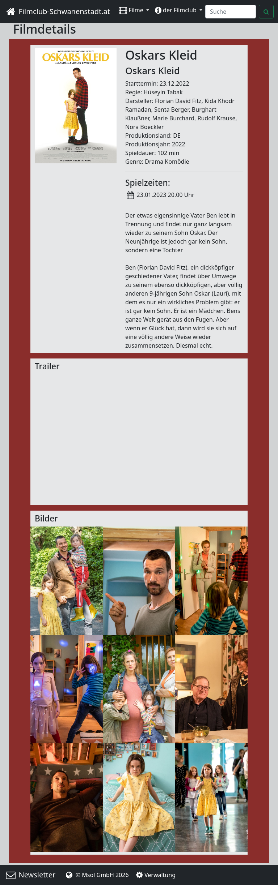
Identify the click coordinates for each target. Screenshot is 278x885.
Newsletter (29, 875)
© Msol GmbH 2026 (96, 875)
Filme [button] (132, 10)
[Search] (230, 11)
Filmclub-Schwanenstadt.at (57, 11)
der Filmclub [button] (176, 10)
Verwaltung (155, 875)
